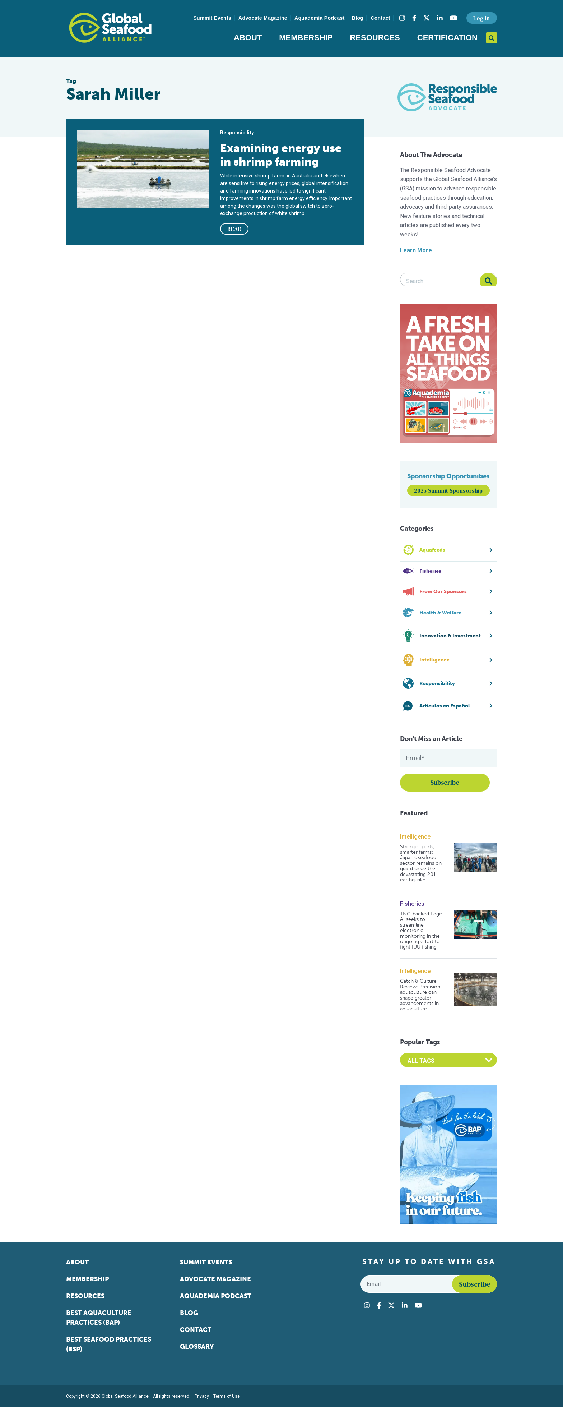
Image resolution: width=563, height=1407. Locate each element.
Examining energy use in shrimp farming (280, 155)
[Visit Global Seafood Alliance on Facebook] (414, 18)
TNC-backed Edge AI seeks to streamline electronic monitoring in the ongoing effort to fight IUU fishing (421, 930)
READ (234, 229)
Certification (447, 37)
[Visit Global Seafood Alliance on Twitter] (426, 18)
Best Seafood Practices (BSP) (108, 1344)
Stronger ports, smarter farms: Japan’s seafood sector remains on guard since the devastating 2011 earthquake (421, 863)
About (248, 37)
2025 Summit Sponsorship (448, 490)
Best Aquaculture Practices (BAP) (98, 1318)
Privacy (202, 1396)
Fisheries (412, 903)
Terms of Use (226, 1396)
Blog (358, 18)
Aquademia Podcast (319, 18)
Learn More (416, 250)
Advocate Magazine (262, 18)
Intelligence (415, 836)
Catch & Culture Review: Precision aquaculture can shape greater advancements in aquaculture (420, 994)
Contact (380, 18)
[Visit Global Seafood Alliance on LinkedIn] (439, 18)
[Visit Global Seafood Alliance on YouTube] (453, 18)
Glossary (197, 1347)
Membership (305, 37)
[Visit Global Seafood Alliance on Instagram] (402, 18)
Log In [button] (481, 18)
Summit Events (212, 18)
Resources (375, 37)
